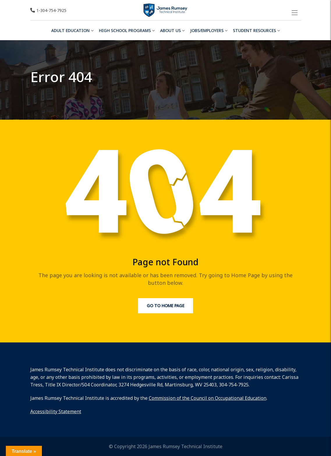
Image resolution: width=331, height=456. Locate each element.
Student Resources (254, 30)
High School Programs (125, 30)
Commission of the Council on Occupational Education (207, 398)
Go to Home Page (165, 305)
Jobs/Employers (207, 30)
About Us (170, 30)
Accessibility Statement (55, 411)
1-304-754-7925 (51, 10)
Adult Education (70, 30)
